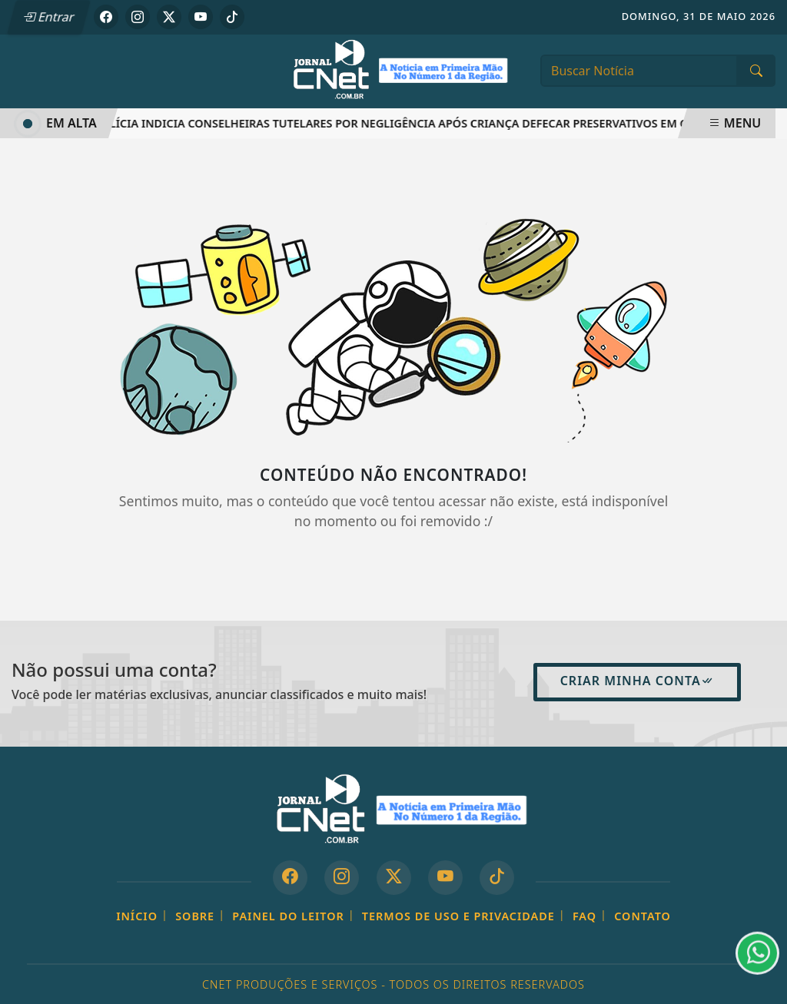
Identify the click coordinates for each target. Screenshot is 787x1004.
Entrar (48, 16)
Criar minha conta (637, 680)
